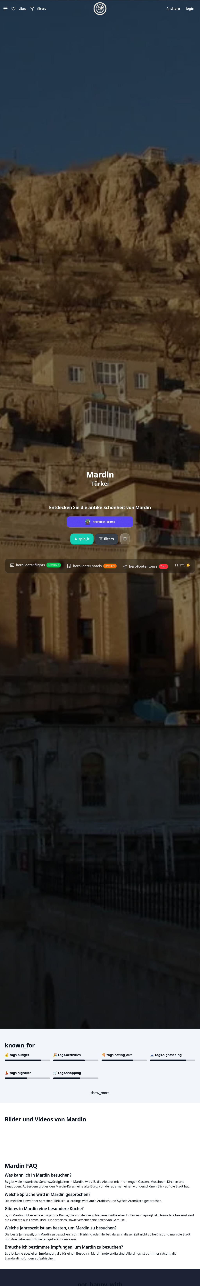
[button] (5, 8)
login (190, 8)
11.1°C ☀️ (184, 565)
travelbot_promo (104, 522)
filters (106, 538)
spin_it (81, 539)
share (173, 8)
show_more (100, 1092)
